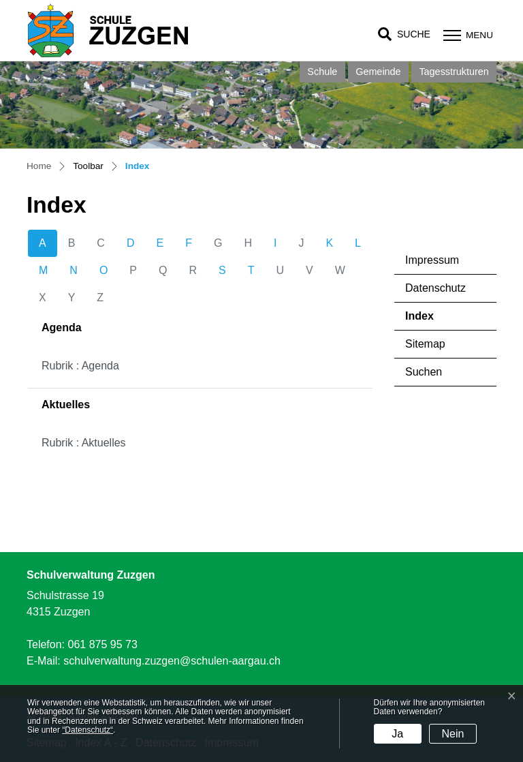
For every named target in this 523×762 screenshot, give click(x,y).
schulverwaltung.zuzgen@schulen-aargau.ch (172, 661)
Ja (397, 734)
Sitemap (425, 344)
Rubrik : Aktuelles (84, 442)
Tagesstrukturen (453, 71)
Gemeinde (377, 71)
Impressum (432, 260)
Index (443, 320)
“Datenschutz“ (87, 730)
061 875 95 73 (102, 644)
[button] (404, 34)
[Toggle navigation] (466, 35)
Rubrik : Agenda (80, 365)
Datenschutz (435, 288)
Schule (322, 71)
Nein (453, 734)
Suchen (423, 372)
